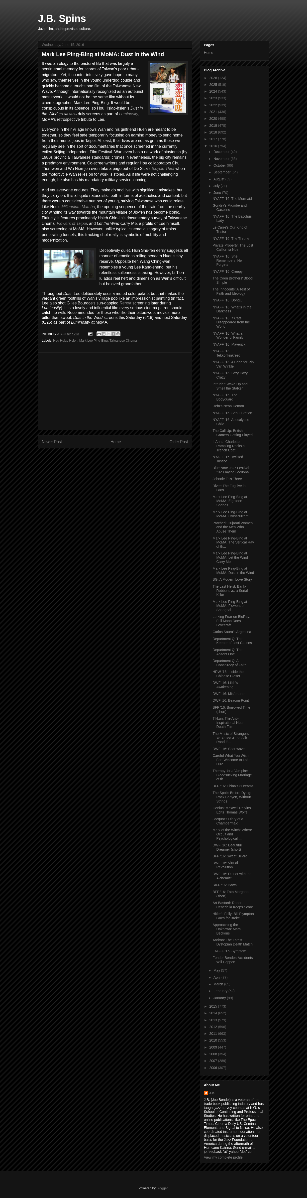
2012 (213, 1027)
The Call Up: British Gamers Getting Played (232, 433)
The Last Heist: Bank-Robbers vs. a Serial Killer (230, 590)
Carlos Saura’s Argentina (231, 632)
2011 (213, 1034)
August (219, 179)
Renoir (125, 303)
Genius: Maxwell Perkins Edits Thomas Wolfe (231, 810)
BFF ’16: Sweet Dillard (229, 856)
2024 (213, 91)
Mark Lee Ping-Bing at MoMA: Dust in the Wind (233, 570)
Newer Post (52, 442)
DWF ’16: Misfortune (228, 694)
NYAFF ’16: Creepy (227, 271)
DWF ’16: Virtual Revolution (225, 865)
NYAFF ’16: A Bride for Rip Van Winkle (233, 364)
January (220, 998)
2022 (213, 105)
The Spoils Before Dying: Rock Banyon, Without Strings (231, 797)
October (220, 165)
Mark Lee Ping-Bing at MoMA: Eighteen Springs (229, 501)
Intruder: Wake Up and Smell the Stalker (229, 386)
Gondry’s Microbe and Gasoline (229, 207)
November (221, 159)
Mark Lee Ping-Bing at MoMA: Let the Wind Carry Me (230, 557)
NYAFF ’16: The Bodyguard (224, 397)
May (217, 970)
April (217, 977)
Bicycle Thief (163, 168)
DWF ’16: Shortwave (228, 749)
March (218, 984)
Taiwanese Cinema (123, 340)
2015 (213, 1006)
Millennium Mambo (78, 207)
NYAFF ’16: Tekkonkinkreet (225, 353)
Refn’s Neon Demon (228, 406)
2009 (213, 1047)
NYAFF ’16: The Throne (230, 239)
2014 (213, 1013)
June (217, 193)
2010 (213, 1040)
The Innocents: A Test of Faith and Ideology (231, 291)
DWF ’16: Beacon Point (230, 700)
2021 (213, 112)
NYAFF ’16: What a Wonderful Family (227, 335)
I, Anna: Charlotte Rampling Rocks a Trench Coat (228, 446)
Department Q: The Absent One (227, 652)
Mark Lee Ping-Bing (93, 340)
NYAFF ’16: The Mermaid (232, 199)
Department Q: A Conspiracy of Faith (229, 663)
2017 (213, 139)
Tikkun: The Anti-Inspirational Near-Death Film (228, 722)
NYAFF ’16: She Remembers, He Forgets (227, 260)
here (72, 114)
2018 (213, 132)
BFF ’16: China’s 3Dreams (232, 786)
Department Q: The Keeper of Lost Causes (232, 641)
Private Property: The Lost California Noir (232, 247)
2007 (213, 1061)
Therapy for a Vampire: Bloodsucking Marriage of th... (232, 775)
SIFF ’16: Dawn (224, 885)
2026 (213, 78)
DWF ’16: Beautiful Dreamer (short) (227, 847)
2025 (213, 85)
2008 (213, 1054)
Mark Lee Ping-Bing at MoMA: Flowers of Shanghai (229, 606)
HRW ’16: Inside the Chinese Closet (227, 674)
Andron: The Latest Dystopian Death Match (232, 942)
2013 (213, 1020)
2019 (213, 126)
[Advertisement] (115, 391)
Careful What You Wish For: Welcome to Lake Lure (231, 760)
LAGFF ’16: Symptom (229, 951)
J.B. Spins (62, 18)
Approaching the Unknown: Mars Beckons (226, 929)
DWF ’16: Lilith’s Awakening (225, 685)
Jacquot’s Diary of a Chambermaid (227, 821)
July (217, 186)
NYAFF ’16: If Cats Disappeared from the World (231, 322)
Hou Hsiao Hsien (65, 340)
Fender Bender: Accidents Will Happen (232, 960)
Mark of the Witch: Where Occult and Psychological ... (232, 834)
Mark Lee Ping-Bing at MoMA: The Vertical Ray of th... (233, 542)
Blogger (162, 1188)
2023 (213, 98)
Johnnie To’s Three (227, 479)
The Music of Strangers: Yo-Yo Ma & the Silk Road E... (231, 738)
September (222, 172)
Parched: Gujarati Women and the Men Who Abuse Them (232, 527)
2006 (213, 1068)
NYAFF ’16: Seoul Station (232, 413)
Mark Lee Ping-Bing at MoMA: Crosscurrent (230, 514)
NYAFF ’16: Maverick (228, 344)
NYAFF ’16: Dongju (227, 300)
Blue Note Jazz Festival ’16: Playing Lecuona (230, 470)
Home (115, 442)
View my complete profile (223, 1157)
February (220, 991)
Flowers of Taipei (72, 223)
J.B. (212, 1093)
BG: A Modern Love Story (232, 579)
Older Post (179, 442)
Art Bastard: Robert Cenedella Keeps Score (232, 905)
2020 (213, 119)
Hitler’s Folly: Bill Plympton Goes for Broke (233, 916)
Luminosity (128, 114)
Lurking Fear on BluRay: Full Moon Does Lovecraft (231, 621)
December (221, 152)
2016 (213, 146)
